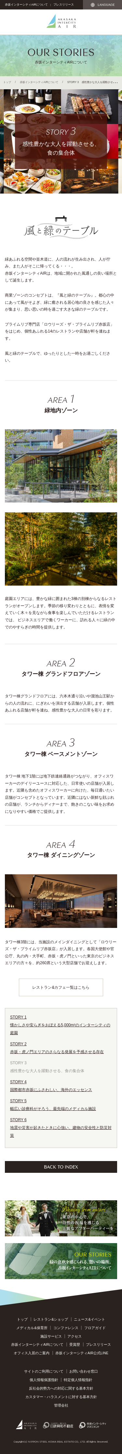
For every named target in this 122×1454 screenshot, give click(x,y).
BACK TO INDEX (61, 1166)
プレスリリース (63, 4)
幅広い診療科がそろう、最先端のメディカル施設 (61, 1104)
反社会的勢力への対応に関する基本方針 (61, 1388)
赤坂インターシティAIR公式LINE (81, 1353)
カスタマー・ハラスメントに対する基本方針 (61, 1397)
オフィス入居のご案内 (31, 1353)
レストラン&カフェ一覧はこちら (60, 987)
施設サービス (51, 1336)
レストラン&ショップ (51, 1319)
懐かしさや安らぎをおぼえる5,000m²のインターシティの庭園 (61, 1024)
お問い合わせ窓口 (83, 1371)
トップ (7, 82)
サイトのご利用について (43, 1371)
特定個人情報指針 (78, 1380)
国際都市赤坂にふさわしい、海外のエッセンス (61, 1085)
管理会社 (61, 1405)
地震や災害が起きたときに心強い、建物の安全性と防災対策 (61, 1127)
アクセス (74, 1336)
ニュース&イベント (89, 1319)
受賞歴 (74, 1344)
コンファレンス (65, 1328)
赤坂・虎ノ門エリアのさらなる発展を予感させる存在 (61, 1047)
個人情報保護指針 (44, 1380)
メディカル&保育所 (31, 1328)
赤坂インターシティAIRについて (26, 4)
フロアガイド (95, 1328)
